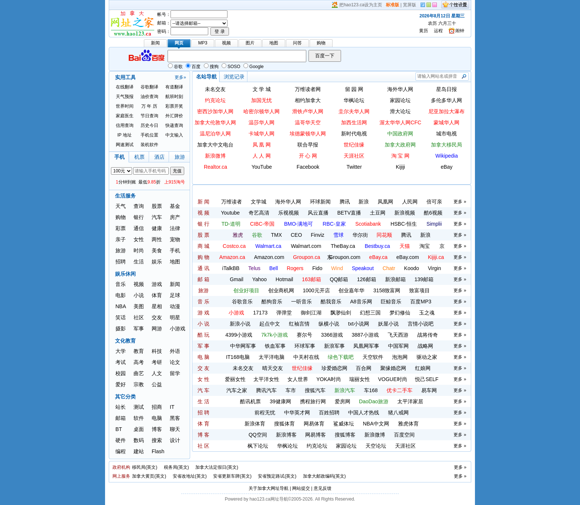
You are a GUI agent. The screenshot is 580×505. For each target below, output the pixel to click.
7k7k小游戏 (274, 335)
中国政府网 (400, 134)
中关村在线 (306, 357)
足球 (175, 295)
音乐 (120, 284)
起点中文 (269, 324)
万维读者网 (308, 89)
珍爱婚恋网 (334, 368)
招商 (157, 407)
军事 (139, 328)
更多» (180, 77)
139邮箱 (423, 279)
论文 (175, 362)
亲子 (120, 239)
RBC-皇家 (334, 224)
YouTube (262, 167)
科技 (157, 351)
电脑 (157, 418)
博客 (157, 429)
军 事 (203, 346)
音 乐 (203, 301)
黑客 (175, 418)
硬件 (120, 440)
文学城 (258, 202)
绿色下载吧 (341, 357)
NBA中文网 (376, 424)
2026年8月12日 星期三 (442, 15)
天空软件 (372, 357)
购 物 (203, 257)
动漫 (175, 306)
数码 (139, 440)
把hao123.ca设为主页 (360, 4)
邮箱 (120, 418)
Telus (254, 268)
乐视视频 (288, 213)
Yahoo (259, 279)
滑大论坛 (400, 111)
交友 (157, 317)
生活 (139, 262)
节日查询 (149, 115)
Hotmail (284, 279)
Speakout (363, 268)
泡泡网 (400, 357)
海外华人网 (400, 89)
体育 (157, 295)
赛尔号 (304, 335)
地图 (175, 262)
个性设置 (455, 5)
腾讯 (345, 202)
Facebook (308, 167)
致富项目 (419, 290)
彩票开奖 (174, 106)
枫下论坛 (257, 446)
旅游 (120, 250)
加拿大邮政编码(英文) (324, 476)
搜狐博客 (345, 435)
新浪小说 (240, 324)
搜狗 (211, 66)
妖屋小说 (388, 324)
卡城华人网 (261, 134)
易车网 (429, 390)
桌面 (139, 429)
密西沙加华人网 (215, 111)
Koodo (411, 268)
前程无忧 (264, 412)
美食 (157, 250)
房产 (175, 217)
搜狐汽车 (315, 390)
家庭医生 (125, 115)
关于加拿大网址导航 (269, 488)
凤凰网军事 (366, 346)
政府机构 (121, 467)
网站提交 (301, 488)
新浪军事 (334, 346)
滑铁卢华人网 (307, 111)
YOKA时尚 (328, 379)
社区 (139, 317)
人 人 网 (262, 156)
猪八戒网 (398, 412)
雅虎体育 (408, 424)
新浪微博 (215, 156)
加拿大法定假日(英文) (216, 467)
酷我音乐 (331, 301)
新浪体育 (255, 424)
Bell (273, 268)
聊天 (175, 429)
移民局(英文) (144, 467)
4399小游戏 (238, 335)
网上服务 (121, 476)
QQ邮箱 (339, 279)
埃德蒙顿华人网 (308, 134)
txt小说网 (358, 324)
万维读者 (231, 202)
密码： (164, 31)
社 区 (203, 446)
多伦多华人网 (446, 100)
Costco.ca (234, 246)
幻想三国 (370, 313)
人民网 (410, 202)
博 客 (203, 435)
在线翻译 (125, 87)
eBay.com (408, 257)
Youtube (230, 213)
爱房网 (342, 401)
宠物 (175, 239)
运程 (438, 30)
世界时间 (125, 106)
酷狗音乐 (272, 301)
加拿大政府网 (400, 145)
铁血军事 (275, 346)
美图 (139, 306)
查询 (139, 206)
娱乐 (157, 262)
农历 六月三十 (442, 23)
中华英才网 (297, 412)
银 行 (203, 224)
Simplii (434, 224)
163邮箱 (311, 279)
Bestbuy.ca (377, 246)
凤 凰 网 (262, 145)
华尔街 (360, 235)
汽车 (157, 217)
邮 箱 (203, 279)
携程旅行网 (313, 401)
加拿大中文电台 (215, 145)
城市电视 (446, 134)
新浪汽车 (344, 390)
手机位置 (149, 135)
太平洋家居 (410, 401)
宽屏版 (409, 4)
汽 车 (203, 390)
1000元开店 (316, 290)
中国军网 (398, 346)
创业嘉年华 (351, 290)
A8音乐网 (361, 301)
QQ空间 (258, 435)
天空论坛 (375, 446)
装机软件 (149, 144)
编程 (120, 451)
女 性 (203, 379)
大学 (120, 351)
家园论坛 (400, 100)
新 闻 (203, 202)
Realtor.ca (215, 167)
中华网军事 (243, 346)
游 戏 (203, 313)
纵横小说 (328, 324)
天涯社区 (354, 156)
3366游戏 (332, 335)
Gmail (236, 279)
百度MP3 (420, 301)
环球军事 (304, 346)
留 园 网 (354, 89)
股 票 (203, 235)
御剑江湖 (311, 313)
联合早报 (307, 145)
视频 (139, 284)
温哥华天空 (308, 122)
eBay (446, 167)
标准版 (392, 4)
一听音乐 (301, 301)
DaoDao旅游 (373, 401)
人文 (157, 373)
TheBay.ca (343, 246)
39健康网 (280, 401)
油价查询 (149, 96)
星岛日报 (446, 89)
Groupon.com (344, 257)
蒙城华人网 (446, 122)
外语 (175, 351)
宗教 (139, 384)
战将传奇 (427, 335)
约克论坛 (215, 100)
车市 (291, 390)
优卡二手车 (399, 390)
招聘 (120, 262)
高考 (139, 362)
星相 (157, 306)
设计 (175, 440)
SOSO (231, 66)
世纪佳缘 (354, 145)
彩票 (120, 228)
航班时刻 (174, 96)
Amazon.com (269, 257)
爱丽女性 (235, 379)
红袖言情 (299, 324)
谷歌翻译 (149, 87)
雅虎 (238, 235)
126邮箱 (366, 279)
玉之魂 (427, 313)
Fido (317, 268)
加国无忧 (261, 100)
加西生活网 (354, 122)
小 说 (203, 324)
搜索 (157, 440)
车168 (371, 390)
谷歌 (175, 66)
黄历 (423, 30)
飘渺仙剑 (340, 313)
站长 (120, 407)
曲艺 (139, 373)
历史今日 (149, 125)
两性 (157, 239)
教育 (139, 351)
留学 (175, 373)
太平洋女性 (266, 379)
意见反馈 (322, 488)
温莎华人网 (261, 122)
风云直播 (318, 213)
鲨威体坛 (343, 424)
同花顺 (384, 235)
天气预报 (125, 96)
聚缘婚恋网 (393, 368)
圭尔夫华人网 (354, 111)
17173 (260, 313)
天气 (120, 206)
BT (118, 429)
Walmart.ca (268, 246)
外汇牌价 (174, 115)
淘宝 (424, 246)
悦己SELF (426, 379)
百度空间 (404, 435)
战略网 (425, 346)
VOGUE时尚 (392, 379)
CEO (296, 235)
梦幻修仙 (400, 313)
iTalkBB (231, 268)
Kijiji (400, 167)
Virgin (434, 268)
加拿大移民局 (446, 145)
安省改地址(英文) (190, 476)
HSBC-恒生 (404, 224)
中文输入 (174, 135)
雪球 (338, 235)
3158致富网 (386, 290)
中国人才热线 (363, 412)
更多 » (459, 201)
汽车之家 (236, 390)
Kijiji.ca (436, 257)
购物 (120, 217)
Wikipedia (446, 156)
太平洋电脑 (271, 357)
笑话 (120, 317)
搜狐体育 (284, 424)
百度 (193, 66)
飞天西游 (398, 335)
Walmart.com (306, 246)
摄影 (120, 328)
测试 (139, 407)
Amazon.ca (232, 257)
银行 (139, 217)
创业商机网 (281, 290)
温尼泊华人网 (215, 134)
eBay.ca (378, 257)
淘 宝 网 (400, 156)
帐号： (164, 14)
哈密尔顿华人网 (261, 111)
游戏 (157, 284)
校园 (120, 373)
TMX (276, 235)
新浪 (363, 202)
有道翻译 (174, 87)
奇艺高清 (259, 213)
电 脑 (203, 357)
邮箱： (164, 23)
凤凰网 (385, 202)
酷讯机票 (250, 401)
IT (172, 407)
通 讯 (203, 268)
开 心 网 (308, 156)
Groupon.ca (306, 257)
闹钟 (459, 30)
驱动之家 (427, 357)
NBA (120, 306)
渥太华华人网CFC (400, 122)
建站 (139, 451)
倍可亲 (434, 202)
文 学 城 (262, 89)
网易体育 (314, 424)
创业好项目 (246, 290)
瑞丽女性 (359, 379)
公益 (157, 384)
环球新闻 (320, 202)
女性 (139, 239)
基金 (175, 206)
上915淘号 (174, 182)
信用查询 (125, 125)
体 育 (203, 424)
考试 (120, 362)
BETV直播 (349, 213)
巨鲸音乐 (391, 301)
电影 (120, 295)
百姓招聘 (329, 412)
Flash (158, 451)
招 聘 (203, 412)
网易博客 (315, 435)
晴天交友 (272, 368)
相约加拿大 (308, 100)
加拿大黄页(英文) (149, 476)
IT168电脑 (238, 357)
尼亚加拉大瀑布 (446, 111)
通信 (139, 228)
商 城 (203, 246)
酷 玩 (203, 335)
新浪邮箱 (395, 279)
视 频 (203, 213)
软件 (139, 418)
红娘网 (423, 368)
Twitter (354, 167)
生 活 (203, 401)
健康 (157, 228)
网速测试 (125, 144)
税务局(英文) (176, 467)
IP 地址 (124, 135)
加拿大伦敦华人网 (215, 122)
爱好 (120, 384)
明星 (175, 317)
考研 (157, 362)
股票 (157, 206)
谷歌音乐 (242, 301)
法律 (175, 228)
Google (253, 66)
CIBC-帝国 (262, 224)
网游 (157, 328)
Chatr (388, 268)
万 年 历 (149, 106)
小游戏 (177, 328)
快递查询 (174, 125)
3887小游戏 (365, 335)
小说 (139, 295)
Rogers (295, 268)
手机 (175, 250)
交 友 (203, 368)
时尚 (139, 250)
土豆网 (377, 213)
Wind (337, 268)
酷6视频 (433, 213)
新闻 (175, 284)
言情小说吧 (421, 324)
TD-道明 (231, 224)
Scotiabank (368, 224)
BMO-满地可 (298, 224)
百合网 (363, 368)
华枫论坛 (354, 100)
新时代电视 (354, 134)
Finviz (317, 235)
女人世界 (297, 379)
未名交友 (215, 89)
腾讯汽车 (266, 390)
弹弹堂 (284, 313)
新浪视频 (404, 213)
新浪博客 (286, 435)
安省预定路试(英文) (277, 476)
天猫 (404, 246)
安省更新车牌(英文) (232, 476)
